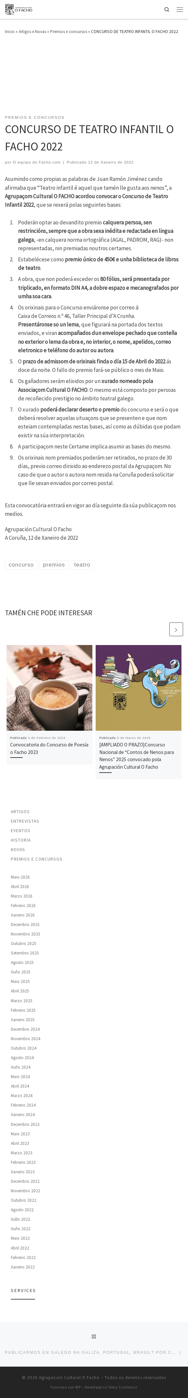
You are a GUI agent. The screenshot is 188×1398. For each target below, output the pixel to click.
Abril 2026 (20, 886)
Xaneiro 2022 (23, 1267)
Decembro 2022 (25, 1181)
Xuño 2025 (20, 972)
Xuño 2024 (20, 1067)
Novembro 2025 (25, 934)
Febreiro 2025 (23, 1010)
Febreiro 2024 (23, 1105)
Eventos (20, 830)
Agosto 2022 (22, 1210)
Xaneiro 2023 (23, 1172)
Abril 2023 (20, 1143)
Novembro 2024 (25, 1038)
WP (78, 1387)
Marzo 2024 (21, 1095)
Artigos (20, 811)
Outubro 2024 (23, 1048)
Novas (18, 849)
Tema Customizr (123, 1387)
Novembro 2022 (25, 1191)
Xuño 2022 (20, 1229)
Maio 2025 (20, 981)
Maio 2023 (20, 1134)
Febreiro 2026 (23, 905)
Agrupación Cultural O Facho (69, 1377)
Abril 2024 (20, 1086)
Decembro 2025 (25, 924)
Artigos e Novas (32, 31)
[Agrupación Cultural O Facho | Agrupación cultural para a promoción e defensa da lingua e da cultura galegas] (19, 8)
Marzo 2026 (21, 896)
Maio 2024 (20, 1076)
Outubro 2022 (23, 1200)
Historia (21, 840)
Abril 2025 (20, 991)
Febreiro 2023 (23, 1162)
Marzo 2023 (21, 1153)
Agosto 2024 (22, 1057)
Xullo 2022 (20, 1219)
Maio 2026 (20, 877)
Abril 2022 (20, 1248)
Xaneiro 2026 (23, 915)
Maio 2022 (20, 1238)
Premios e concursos (68, 31)
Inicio (10, 31)
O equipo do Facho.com (37, 162)
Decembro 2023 (25, 1124)
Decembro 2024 (25, 1029)
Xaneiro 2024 (23, 1114)
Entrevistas (25, 821)
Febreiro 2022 (23, 1257)
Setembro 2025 (25, 953)
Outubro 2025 (23, 943)
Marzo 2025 (21, 1001)
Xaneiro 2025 (23, 1019)
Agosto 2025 (22, 962)
